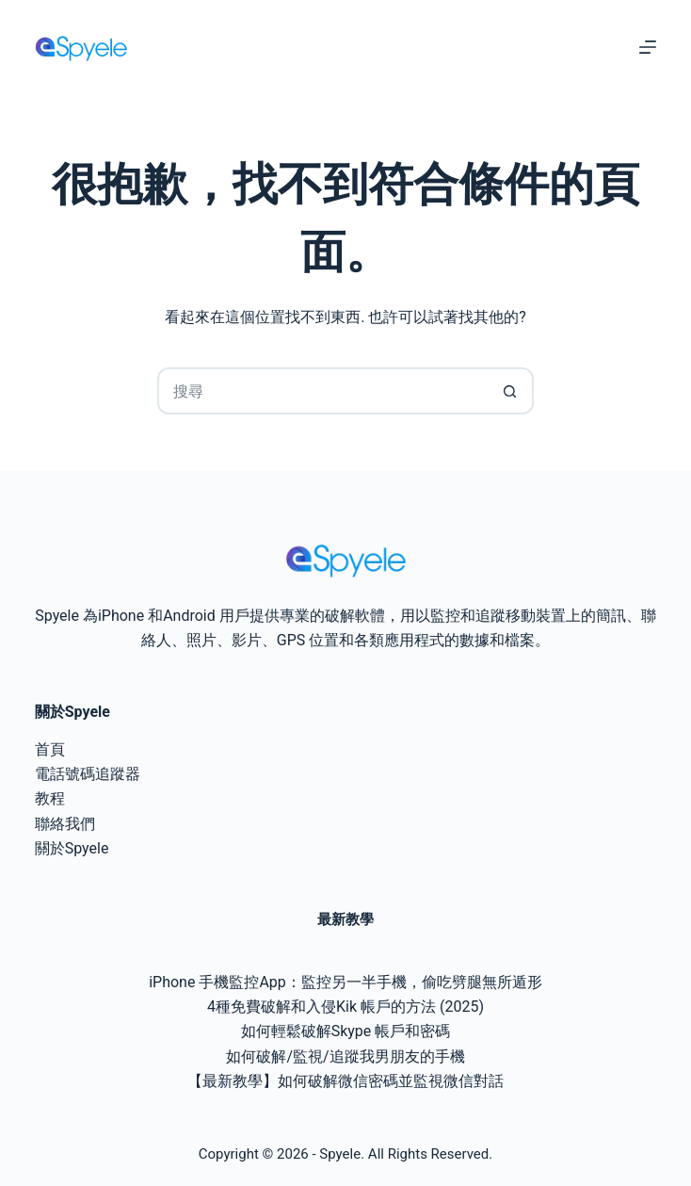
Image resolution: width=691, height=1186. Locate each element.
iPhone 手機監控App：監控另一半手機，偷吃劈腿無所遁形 (345, 982)
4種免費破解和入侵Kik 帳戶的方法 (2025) (345, 1006)
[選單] (647, 47)
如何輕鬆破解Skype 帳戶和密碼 (346, 1031)
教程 (50, 798)
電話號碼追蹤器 (87, 774)
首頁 (50, 749)
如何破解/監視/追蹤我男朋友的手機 (345, 1056)
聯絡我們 (65, 824)
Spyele (340, 1153)
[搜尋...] (322, 390)
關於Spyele (72, 848)
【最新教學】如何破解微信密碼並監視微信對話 (345, 1081)
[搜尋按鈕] (510, 390)
